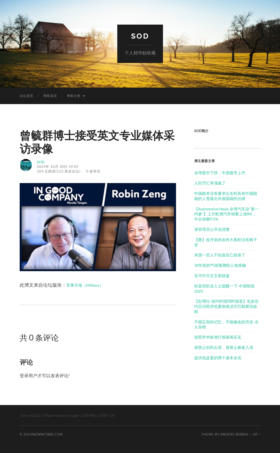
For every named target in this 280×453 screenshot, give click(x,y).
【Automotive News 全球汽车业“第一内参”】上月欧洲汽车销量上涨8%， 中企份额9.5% (226, 213)
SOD (140, 35)
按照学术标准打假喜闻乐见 (217, 337)
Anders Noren (234, 434)
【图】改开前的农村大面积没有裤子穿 (225, 242)
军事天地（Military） (88, 285)
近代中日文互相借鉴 (212, 275)
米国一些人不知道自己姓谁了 (219, 254)
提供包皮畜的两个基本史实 (217, 357)
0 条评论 (93, 171)
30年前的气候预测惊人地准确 (220, 265)
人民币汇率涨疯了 (210, 183)
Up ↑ (256, 434)
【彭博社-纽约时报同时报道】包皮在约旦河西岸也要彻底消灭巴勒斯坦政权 (226, 306)
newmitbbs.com (47, 434)
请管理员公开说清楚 (212, 229)
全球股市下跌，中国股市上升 (219, 172)
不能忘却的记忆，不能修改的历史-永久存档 (226, 324)
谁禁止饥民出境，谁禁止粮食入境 (223, 347)
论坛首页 (26, 96)
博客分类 (74, 96)
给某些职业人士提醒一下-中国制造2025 (224, 288)
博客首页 (50, 96)
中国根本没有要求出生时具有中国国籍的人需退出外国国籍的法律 (225, 196)
